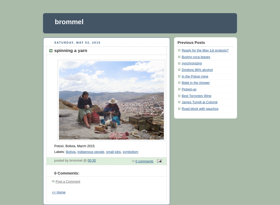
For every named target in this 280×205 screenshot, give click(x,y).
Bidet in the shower (196, 83)
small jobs (113, 152)
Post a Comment (68, 181)
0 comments (145, 161)
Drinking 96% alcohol (197, 70)
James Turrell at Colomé (200, 102)
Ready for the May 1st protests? (205, 50)
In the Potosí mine (195, 76)
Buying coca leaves (196, 57)
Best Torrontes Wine (196, 96)
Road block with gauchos (200, 109)
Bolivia (71, 152)
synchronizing (192, 63)
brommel (69, 22)
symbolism (130, 152)
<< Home (59, 192)
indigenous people (90, 152)
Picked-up (189, 89)
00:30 (92, 160)
